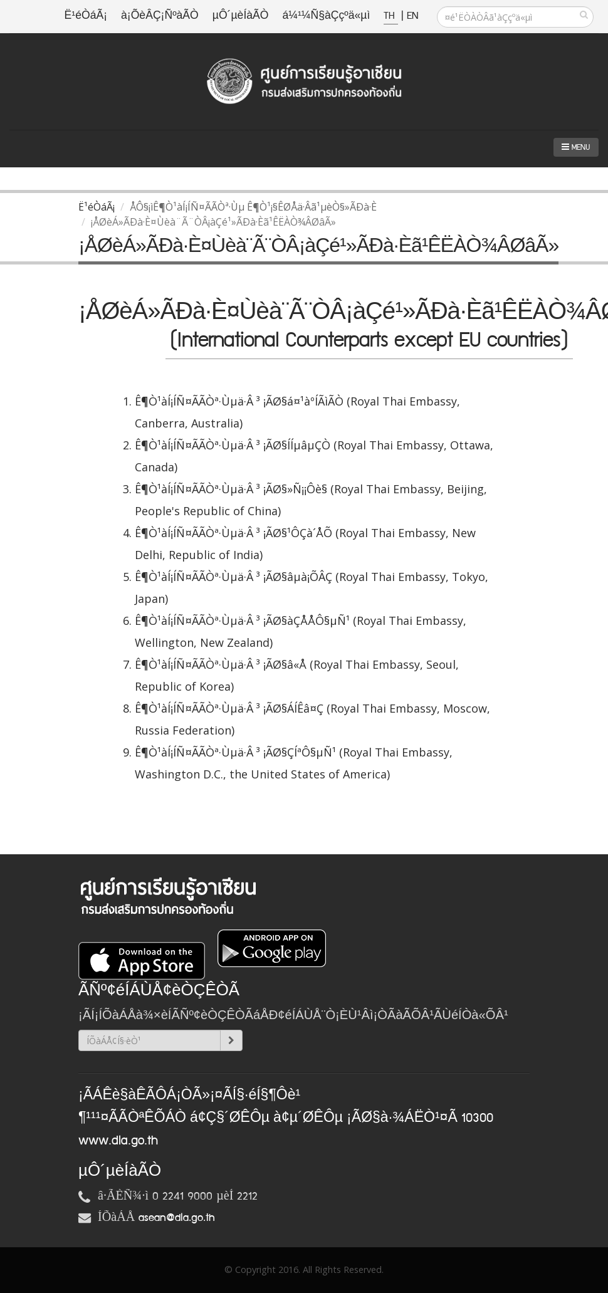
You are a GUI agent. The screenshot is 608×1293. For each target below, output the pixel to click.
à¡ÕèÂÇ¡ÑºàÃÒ (160, 16)
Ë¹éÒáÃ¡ (86, 16)
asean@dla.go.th (177, 1217)
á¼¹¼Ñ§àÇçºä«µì (326, 16)
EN (412, 16)
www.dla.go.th (118, 1140)
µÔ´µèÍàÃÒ (240, 16)
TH (391, 16)
